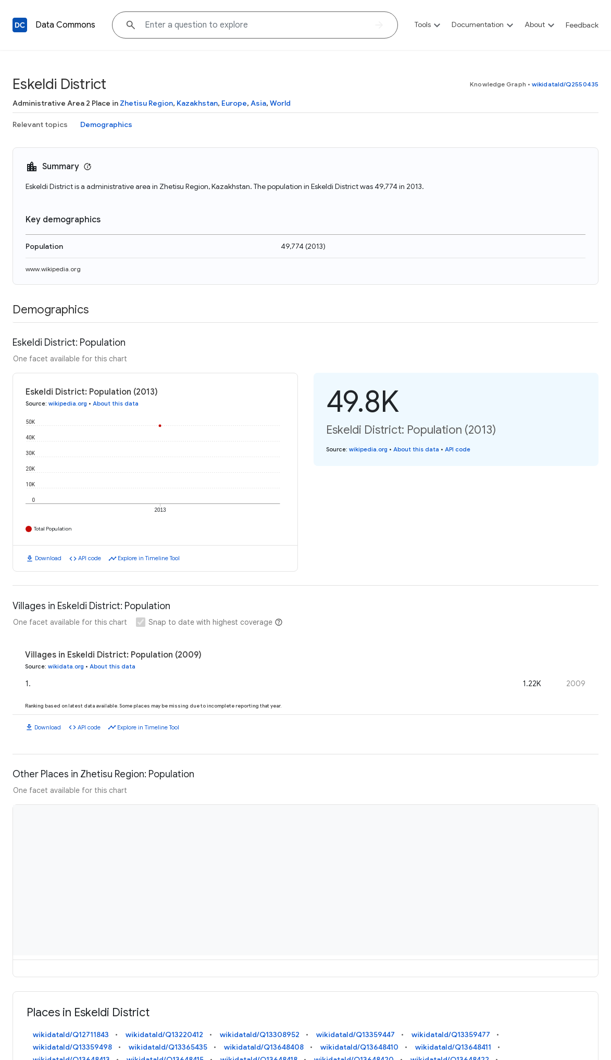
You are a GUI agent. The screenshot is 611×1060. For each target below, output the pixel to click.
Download (48, 558)
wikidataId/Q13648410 (359, 1047)
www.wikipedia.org (53, 269)
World (280, 103)
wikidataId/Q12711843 (71, 1034)
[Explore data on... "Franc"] (255, 25)
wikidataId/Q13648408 (264, 1047)
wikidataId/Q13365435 (168, 1047)
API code (89, 558)
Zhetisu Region (146, 103)
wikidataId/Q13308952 (260, 1034)
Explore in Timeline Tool (149, 558)
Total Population (53, 528)
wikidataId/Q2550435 (565, 84)
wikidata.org (66, 666)
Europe (234, 103)
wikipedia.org (67, 403)
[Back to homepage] (20, 25)
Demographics (106, 124)
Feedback (582, 25)
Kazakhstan (197, 103)
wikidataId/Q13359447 (355, 1034)
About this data (116, 403)
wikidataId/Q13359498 (72, 1047)
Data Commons (65, 25)
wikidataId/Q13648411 (453, 1047)
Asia (258, 103)
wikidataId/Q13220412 (164, 1034)
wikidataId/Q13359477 (451, 1034)
